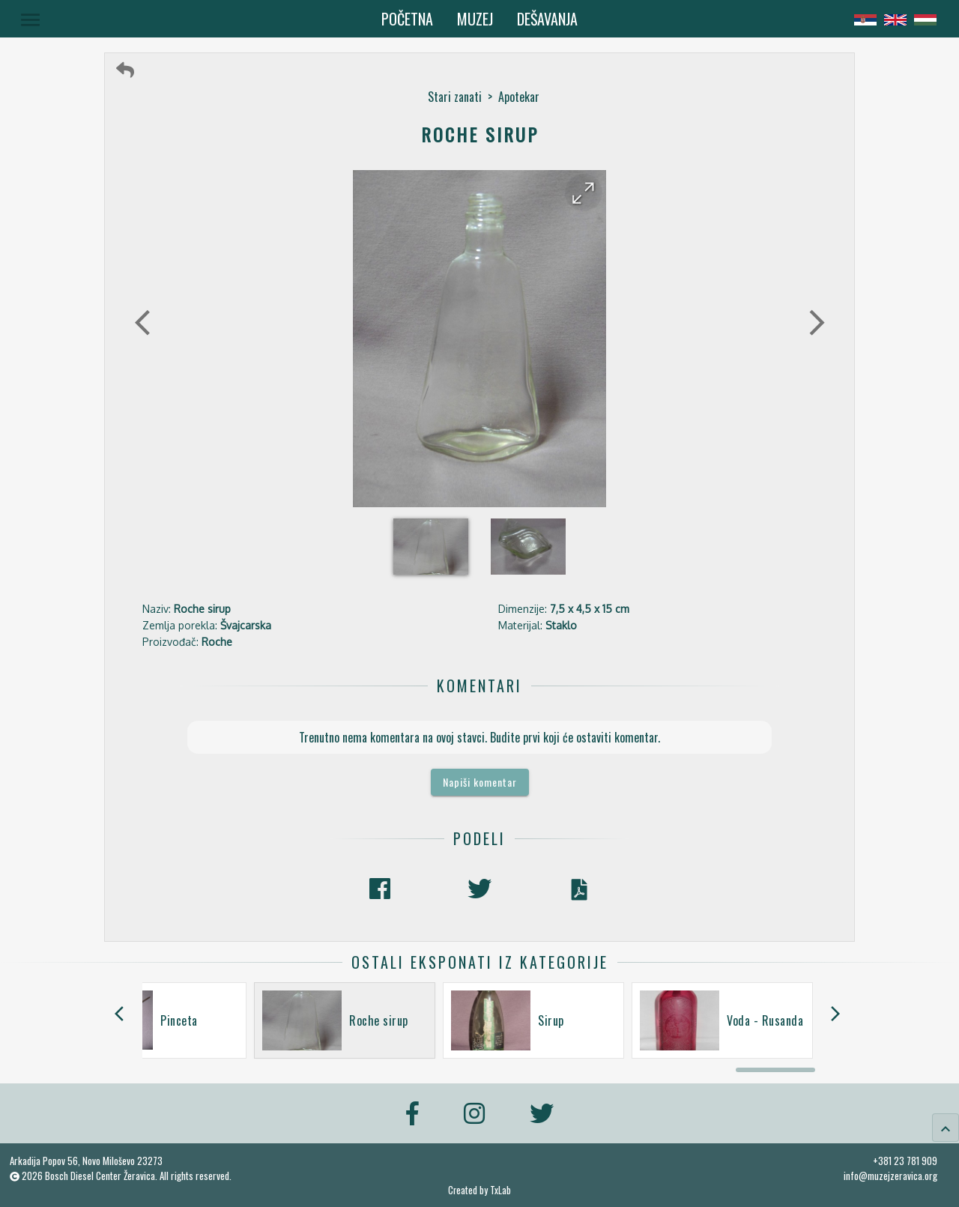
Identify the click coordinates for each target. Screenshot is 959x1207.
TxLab (500, 1190)
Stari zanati (455, 97)
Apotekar (518, 97)
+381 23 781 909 (905, 1160)
